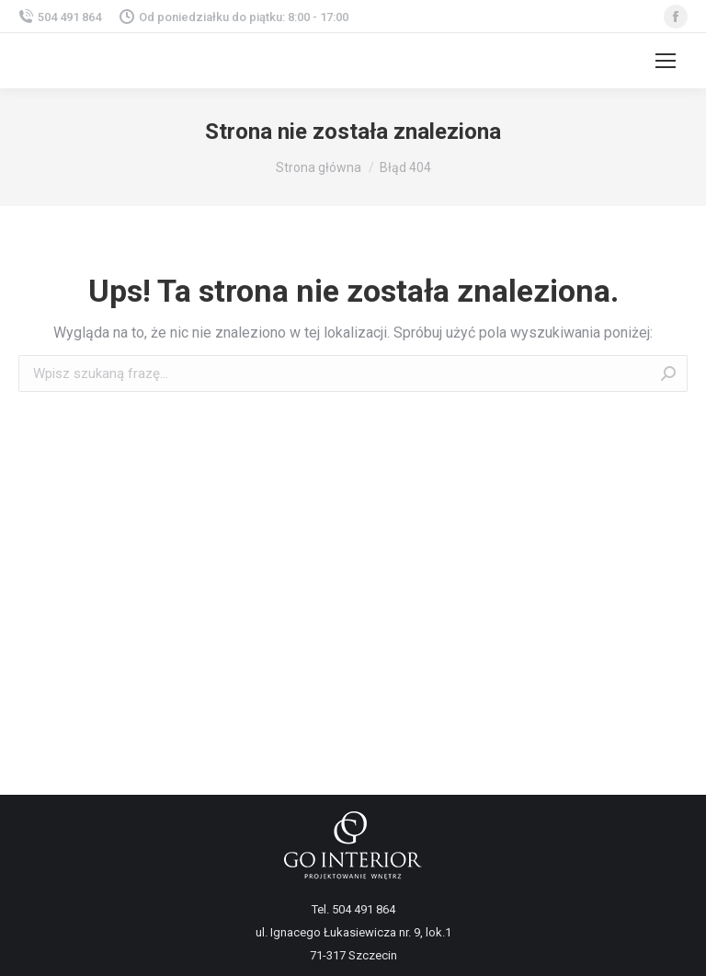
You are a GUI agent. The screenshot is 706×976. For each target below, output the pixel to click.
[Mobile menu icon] (665, 61)
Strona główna (318, 167)
